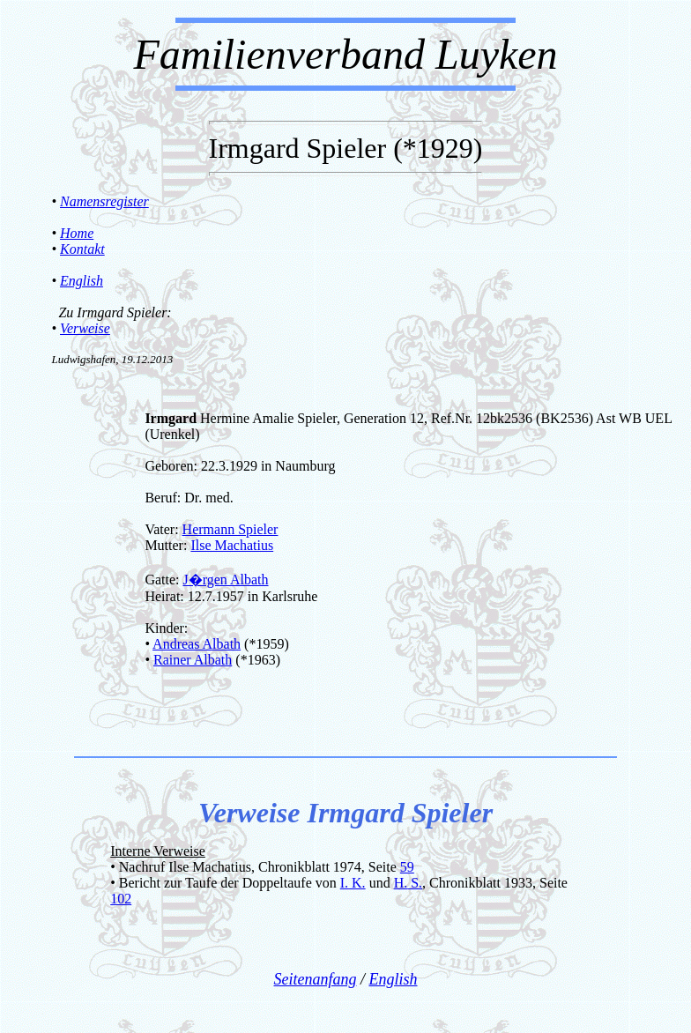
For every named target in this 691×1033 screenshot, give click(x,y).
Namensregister (104, 201)
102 (120, 898)
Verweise (85, 328)
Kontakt (82, 249)
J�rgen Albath (225, 579)
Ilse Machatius (231, 545)
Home (76, 233)
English (81, 280)
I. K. (353, 882)
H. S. (408, 882)
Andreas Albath (196, 643)
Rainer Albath (192, 659)
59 (407, 866)
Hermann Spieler (230, 529)
